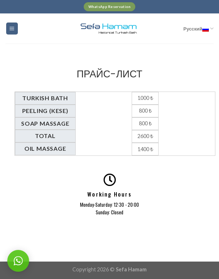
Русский (198, 28)
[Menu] (12, 29)
